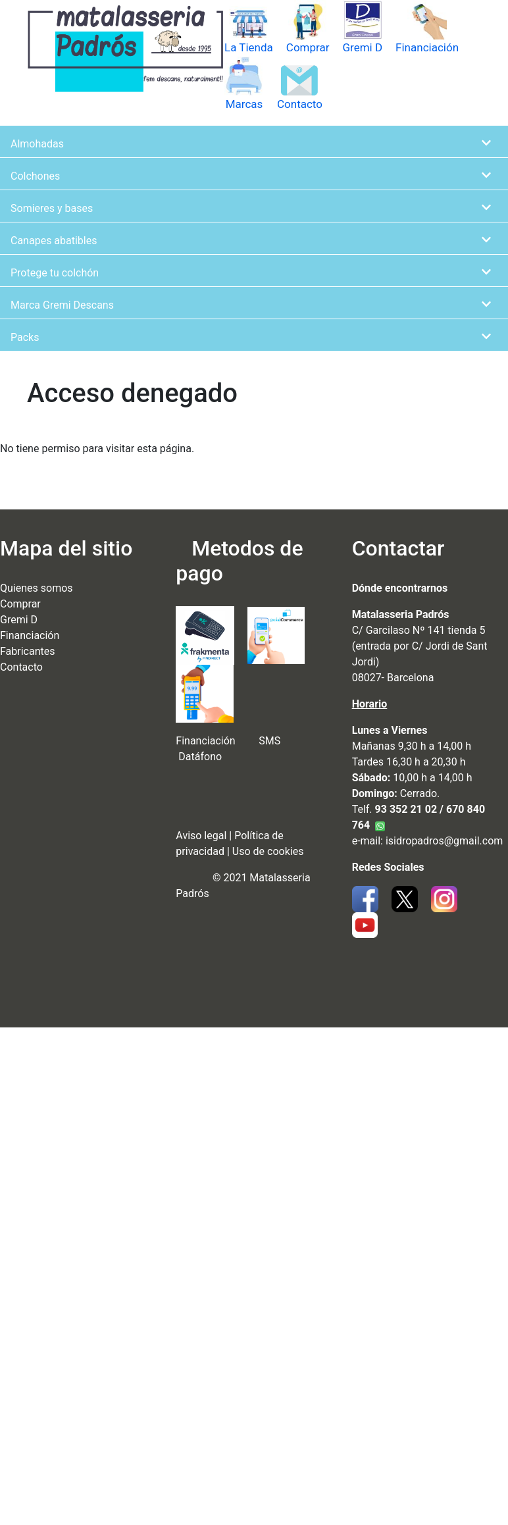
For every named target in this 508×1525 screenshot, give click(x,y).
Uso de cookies (268, 851)
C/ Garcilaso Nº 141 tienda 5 (419, 630)
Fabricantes (27, 651)
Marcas (244, 104)
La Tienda (248, 47)
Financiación (427, 47)
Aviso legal (201, 835)
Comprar (308, 47)
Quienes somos (36, 588)
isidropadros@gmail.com (444, 841)
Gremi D (362, 47)
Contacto (299, 104)
